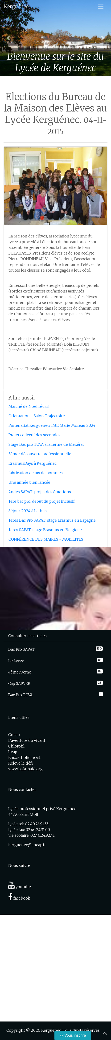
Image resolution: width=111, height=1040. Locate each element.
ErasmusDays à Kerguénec (32, 463)
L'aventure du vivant (26, 740)
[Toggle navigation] (100, 6)
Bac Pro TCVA (20, 694)
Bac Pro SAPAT (21, 649)
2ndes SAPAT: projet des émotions (39, 491)
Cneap (14, 734)
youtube (19, 886)
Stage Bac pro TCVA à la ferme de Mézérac (46, 444)
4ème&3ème (19, 672)
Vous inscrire (73, 1035)
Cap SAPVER (19, 683)
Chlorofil (16, 746)
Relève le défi (20, 763)
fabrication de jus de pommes (35, 472)
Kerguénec (16, 6)
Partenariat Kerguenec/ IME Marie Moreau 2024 (51, 425)
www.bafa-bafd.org (25, 768)
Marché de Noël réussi (28, 406)
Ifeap (12, 751)
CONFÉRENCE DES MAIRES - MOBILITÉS (45, 539)
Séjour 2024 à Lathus (27, 510)
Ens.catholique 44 (24, 757)
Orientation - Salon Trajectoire (36, 415)
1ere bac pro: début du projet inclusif (41, 501)
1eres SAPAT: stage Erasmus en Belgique (45, 529)
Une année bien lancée (29, 482)
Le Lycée (16, 660)
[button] (8, 38)
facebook (19, 898)
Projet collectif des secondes (34, 434)
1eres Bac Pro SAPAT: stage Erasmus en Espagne (52, 520)
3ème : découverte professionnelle (39, 453)
